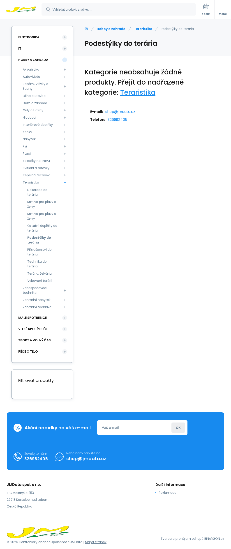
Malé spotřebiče (32, 317)
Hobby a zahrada (111, 29)
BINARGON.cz (214, 538)
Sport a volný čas (34, 340)
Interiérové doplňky (38, 124)
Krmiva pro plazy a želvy (41, 204)
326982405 (117, 119)
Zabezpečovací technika (35, 290)
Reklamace (167, 492)
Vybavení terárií (39, 280)
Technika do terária (37, 264)
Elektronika (28, 37)
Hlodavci (29, 117)
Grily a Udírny (33, 110)
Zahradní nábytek (37, 300)
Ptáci (27, 153)
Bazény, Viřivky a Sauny (35, 86)
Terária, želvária (39, 273)
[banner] (21, 9)
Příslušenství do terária (39, 252)
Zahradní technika (37, 307)
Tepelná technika (36, 175)
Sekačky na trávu (36, 160)
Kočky (27, 132)
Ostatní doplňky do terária (42, 228)
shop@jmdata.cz (120, 111)
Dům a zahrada (35, 103)
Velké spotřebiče (32, 329)
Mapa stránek (95, 542)
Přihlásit (178, 428)
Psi (25, 146)
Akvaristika (31, 69)
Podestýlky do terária (39, 240)
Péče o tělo (28, 351)
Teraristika (143, 29)
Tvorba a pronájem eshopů (182, 538)
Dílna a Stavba (34, 96)
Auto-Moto (31, 76)
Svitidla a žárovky (36, 168)
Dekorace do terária (37, 192)
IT (19, 48)
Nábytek (29, 139)
